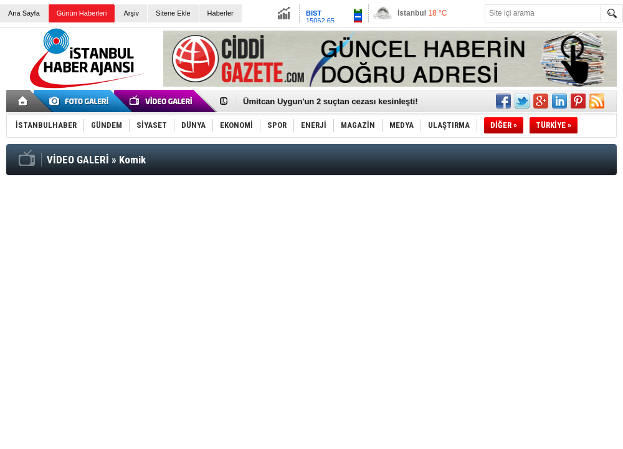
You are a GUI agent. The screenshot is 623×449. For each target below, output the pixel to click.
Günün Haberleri (82, 13)
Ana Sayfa (24, 13)
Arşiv (130, 13)
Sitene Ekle (173, 13)
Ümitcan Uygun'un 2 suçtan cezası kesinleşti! (330, 101)
